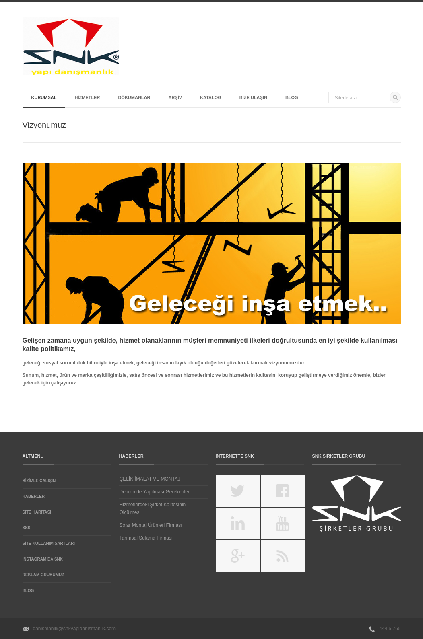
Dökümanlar (134, 97)
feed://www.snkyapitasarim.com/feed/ (283, 556)
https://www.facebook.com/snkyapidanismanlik (283, 491)
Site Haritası (37, 512)
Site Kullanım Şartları (49, 543)
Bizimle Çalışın (39, 481)
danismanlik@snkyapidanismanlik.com (74, 628)
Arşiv (175, 97)
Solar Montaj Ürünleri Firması (151, 525)
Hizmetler (87, 97)
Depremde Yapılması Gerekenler (155, 492)
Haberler (34, 496)
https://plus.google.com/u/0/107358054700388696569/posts (238, 556)
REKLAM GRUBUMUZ (43, 575)
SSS (27, 528)
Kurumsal (44, 97)
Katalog (210, 97)
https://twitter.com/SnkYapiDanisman (238, 491)
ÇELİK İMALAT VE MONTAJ (150, 479)
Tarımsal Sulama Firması (146, 538)
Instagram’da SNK (43, 559)
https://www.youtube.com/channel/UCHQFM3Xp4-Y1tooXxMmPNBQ (283, 523)
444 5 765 (389, 628)
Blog (291, 97)
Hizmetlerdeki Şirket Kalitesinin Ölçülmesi (153, 508)
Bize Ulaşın (253, 97)
